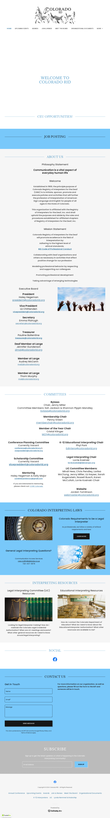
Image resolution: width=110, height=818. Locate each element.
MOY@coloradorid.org (55, 434)
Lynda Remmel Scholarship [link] (65, 797)
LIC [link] (51, 797)
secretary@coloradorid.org (29, 323)
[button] (100, 28)
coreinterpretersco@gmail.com (29, 478)
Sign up (81, 764)
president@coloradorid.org (28, 300)
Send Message (28, 723)
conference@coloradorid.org (28, 448)
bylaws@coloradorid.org (55, 411)
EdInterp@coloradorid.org (81, 448)
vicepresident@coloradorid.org (28, 311)
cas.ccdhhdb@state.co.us (29, 561)
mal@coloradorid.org (28, 379)
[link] (55, 15)
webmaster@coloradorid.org (81, 495)
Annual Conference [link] (16, 793)
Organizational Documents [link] (82, 28)
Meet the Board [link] (61, 28)
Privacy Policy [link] (44, 731)
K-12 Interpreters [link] (40, 797)
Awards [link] (35, 28)
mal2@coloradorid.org (28, 364)
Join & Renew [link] (47, 28)
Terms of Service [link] (26, 733)
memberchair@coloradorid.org (55, 422)
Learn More (81, 536)
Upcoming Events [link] (22, 28)
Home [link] (9, 28)
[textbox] (28, 691)
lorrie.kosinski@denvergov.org (81, 463)
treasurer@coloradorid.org (28, 338)
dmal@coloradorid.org (28, 349)
